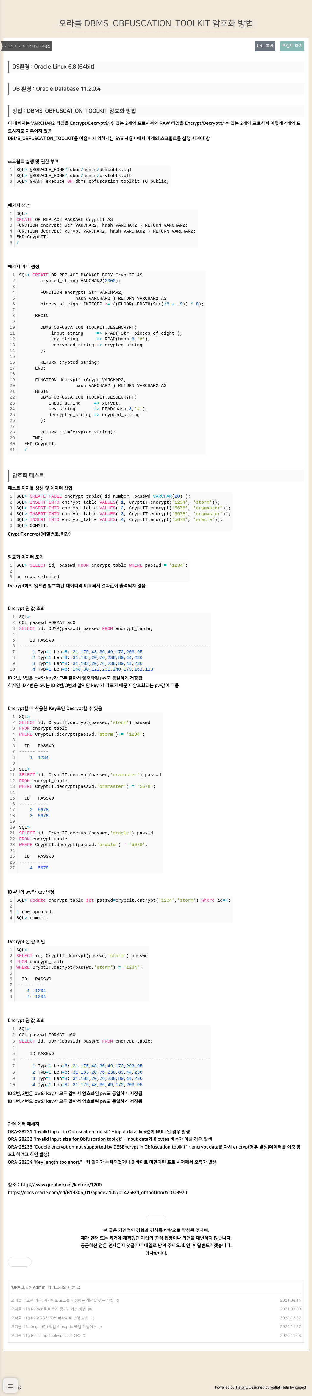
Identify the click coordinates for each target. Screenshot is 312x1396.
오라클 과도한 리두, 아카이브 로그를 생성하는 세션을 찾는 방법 (62, 1300)
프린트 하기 (292, 46)
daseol (300, 1387)
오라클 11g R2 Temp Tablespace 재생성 (46, 1336)
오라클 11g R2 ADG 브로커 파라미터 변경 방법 (49, 1318)
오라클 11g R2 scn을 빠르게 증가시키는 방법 (48, 1309)
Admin (39, 1287)
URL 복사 (265, 46)
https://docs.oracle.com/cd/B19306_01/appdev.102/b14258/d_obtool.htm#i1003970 (97, 1192)
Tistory (241, 1387)
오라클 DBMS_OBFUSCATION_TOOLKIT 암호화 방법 (156, 23)
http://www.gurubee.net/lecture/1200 (61, 1185)
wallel (275, 1387)
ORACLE (20, 1287)
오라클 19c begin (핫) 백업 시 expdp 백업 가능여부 (54, 1327)
